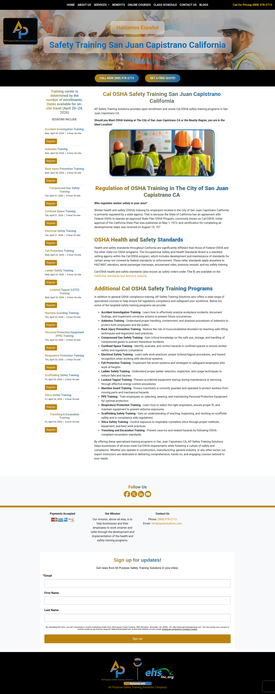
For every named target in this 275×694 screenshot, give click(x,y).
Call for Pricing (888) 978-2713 (252, 5)
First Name (51, 593)
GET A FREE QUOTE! (162, 78)
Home (71, 5)
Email (48, 575)
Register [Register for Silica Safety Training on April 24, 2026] (50, 407)
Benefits (118, 5)
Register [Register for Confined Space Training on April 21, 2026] (50, 223)
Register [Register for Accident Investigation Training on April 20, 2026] (50, 141)
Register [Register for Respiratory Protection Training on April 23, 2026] (50, 367)
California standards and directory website (121, 276)
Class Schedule (165, 5)
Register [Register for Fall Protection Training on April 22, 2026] (50, 262)
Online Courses (139, 5)
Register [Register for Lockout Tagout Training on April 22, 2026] (50, 305)
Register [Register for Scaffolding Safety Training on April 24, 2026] (50, 387)
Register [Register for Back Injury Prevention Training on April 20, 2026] (50, 180)
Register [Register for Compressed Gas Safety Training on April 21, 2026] (50, 203)
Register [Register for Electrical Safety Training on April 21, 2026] (50, 243)
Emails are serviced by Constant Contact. (179, 629)
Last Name (51, 610)
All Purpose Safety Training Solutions (131, 687)
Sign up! (137, 638)
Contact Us (188, 5)
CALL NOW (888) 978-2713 (117, 78)
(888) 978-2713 (167, 519)
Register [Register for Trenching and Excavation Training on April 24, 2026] (50, 429)
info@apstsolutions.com (166, 523)
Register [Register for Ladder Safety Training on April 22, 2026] (50, 282)
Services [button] (100, 5)
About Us (84, 5)
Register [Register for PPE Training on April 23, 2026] (50, 347)
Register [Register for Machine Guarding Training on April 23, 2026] (50, 324)
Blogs (203, 5)
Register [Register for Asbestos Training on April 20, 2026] (50, 161)
